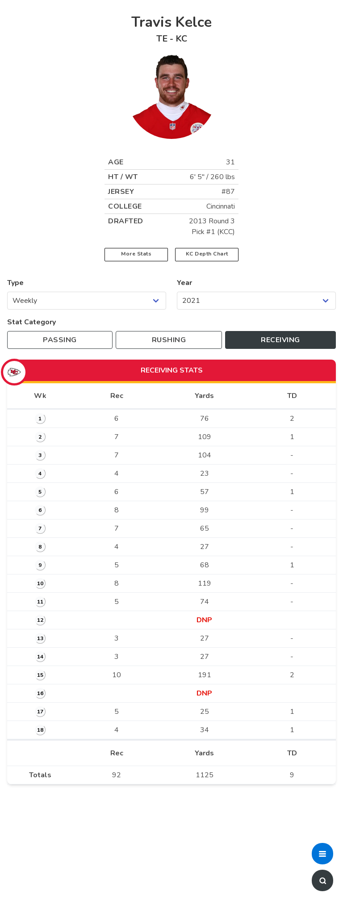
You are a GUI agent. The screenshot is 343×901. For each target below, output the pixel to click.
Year (184, 283)
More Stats (136, 253)
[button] (322, 853)
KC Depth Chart (207, 253)
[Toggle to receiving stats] (280, 340)
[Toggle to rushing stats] (169, 340)
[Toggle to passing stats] (60, 340)
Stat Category (31, 322)
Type (15, 283)
